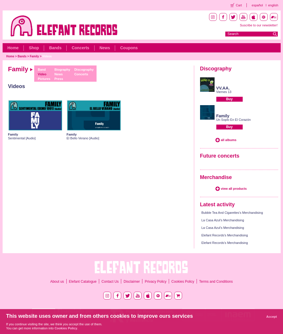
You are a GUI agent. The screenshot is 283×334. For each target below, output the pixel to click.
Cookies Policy (182, 282)
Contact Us (110, 282)
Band (42, 69)
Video (42, 74)
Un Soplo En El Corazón (233, 119)
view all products (234, 188)
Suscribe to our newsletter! (258, 25)
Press (59, 79)
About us (57, 282)
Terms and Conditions (216, 282)
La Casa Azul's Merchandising (223, 220)
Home (13, 47)
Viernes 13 (223, 92)
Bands (55, 47)
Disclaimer (132, 282)
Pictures (44, 79)
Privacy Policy (155, 282)
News (104, 47)
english (273, 5)
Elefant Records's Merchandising (225, 235)
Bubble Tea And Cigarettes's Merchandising (232, 212)
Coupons (129, 47)
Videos (47, 56)
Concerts (80, 47)
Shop (34, 47)
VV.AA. (223, 88)
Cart (239, 5)
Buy (229, 99)
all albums (229, 140)
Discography (84, 69)
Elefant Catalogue (83, 282)
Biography (62, 69)
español (257, 5)
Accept (271, 316)
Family (34, 56)
